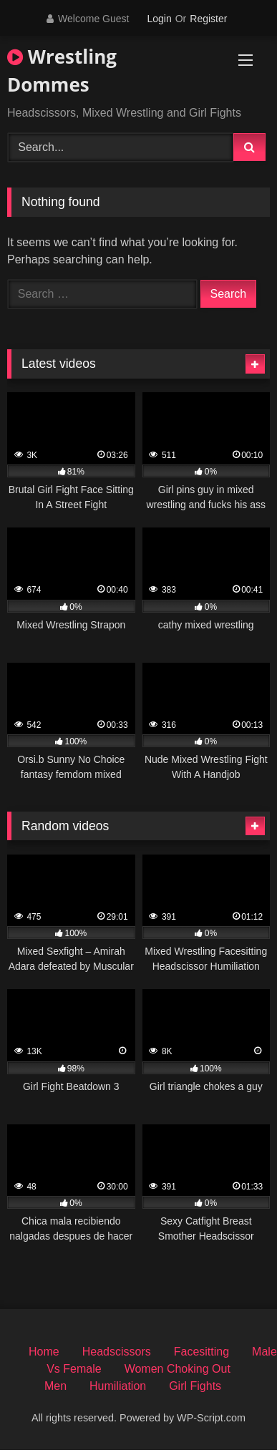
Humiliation (117, 1386)
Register (208, 18)
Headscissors (116, 1352)
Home (44, 1352)
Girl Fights (195, 1386)
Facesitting (201, 1352)
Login (159, 18)
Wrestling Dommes (62, 70)
